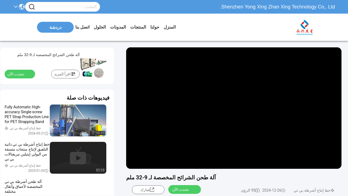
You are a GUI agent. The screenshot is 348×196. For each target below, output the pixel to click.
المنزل (170, 27)
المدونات (118, 27)
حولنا (154, 27)
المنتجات (138, 27)
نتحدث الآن (183, 189)
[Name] (32, 7)
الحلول (100, 27)
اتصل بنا (82, 27)
